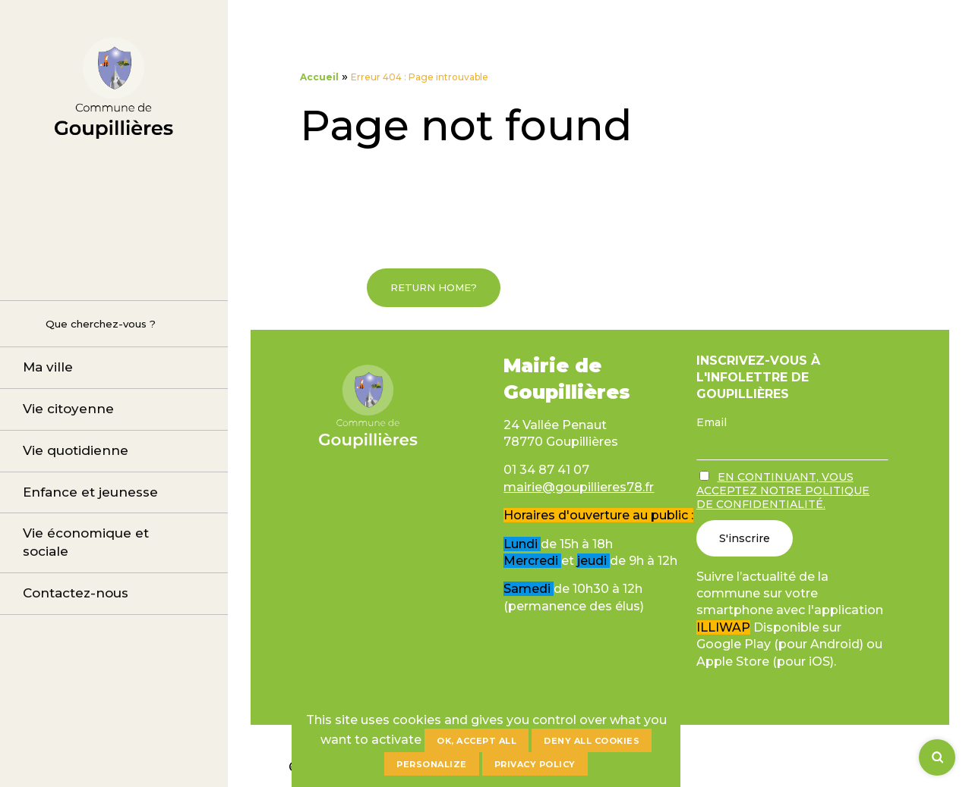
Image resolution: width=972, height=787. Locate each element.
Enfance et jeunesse (90, 492)
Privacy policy (535, 764)
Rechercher (23, 323)
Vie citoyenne (68, 408)
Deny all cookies (591, 740)
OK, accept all (476, 740)
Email (711, 422)
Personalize (431, 764)
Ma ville (48, 367)
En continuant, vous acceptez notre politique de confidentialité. (782, 490)
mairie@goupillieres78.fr (578, 487)
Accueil (319, 77)
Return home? (433, 287)
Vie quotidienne (75, 450)
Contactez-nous (75, 592)
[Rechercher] (937, 757)
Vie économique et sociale (86, 542)
